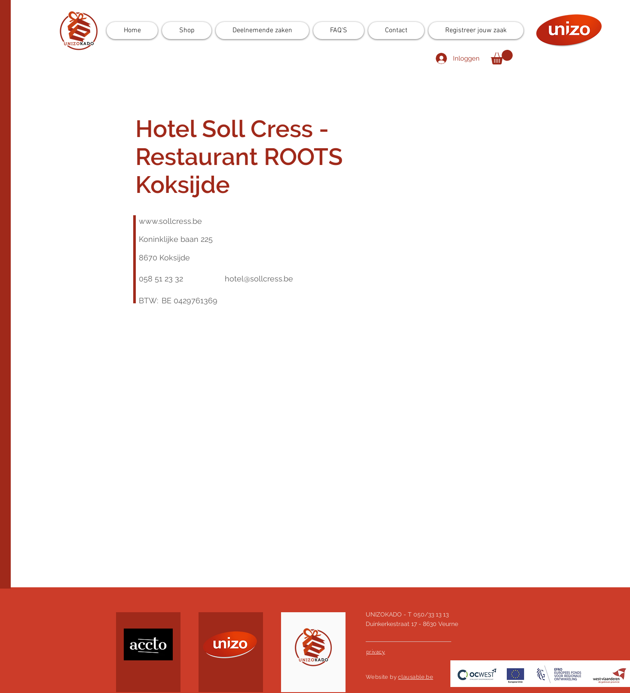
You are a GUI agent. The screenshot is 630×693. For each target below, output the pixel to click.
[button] (502, 57)
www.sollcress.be (170, 221)
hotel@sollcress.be (259, 278)
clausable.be (415, 677)
